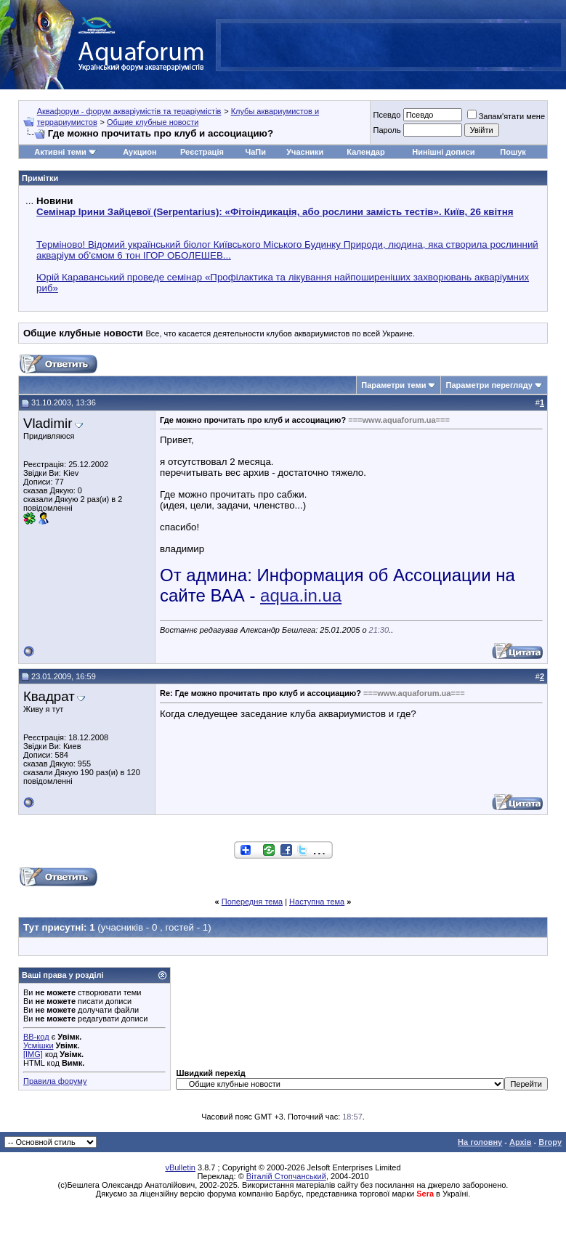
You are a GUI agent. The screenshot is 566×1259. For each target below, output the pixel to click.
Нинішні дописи (443, 151)
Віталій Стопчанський (286, 1176)
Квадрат (49, 696)
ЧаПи (255, 151)
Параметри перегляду (488, 385)
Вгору (550, 1142)
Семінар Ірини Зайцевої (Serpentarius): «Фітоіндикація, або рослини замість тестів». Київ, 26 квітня (274, 211)
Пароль (386, 130)
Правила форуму (54, 1081)
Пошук (512, 151)
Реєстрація (202, 151)
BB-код (36, 1036)
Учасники (304, 151)
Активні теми (60, 151)
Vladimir (47, 423)
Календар (365, 151)
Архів (520, 1142)
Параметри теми (393, 385)
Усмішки (38, 1045)
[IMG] (33, 1054)
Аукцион (139, 151)
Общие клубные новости (152, 122)
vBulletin (180, 1167)
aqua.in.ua (300, 595)
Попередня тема (252, 901)
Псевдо (386, 114)
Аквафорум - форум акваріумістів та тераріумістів (129, 111)
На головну (480, 1142)
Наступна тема (316, 901)
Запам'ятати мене (506, 116)
